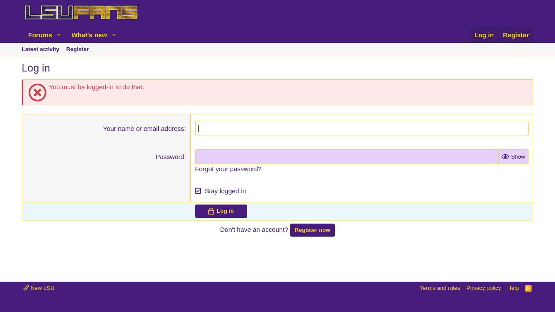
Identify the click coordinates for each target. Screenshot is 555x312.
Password (170, 156)
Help (513, 288)
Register (77, 49)
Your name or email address (143, 128)
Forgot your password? (228, 168)
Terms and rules (440, 288)
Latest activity (40, 49)
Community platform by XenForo (277, 304)
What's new (89, 35)
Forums (40, 35)
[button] (59, 35)
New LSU (39, 288)
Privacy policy (484, 288)
